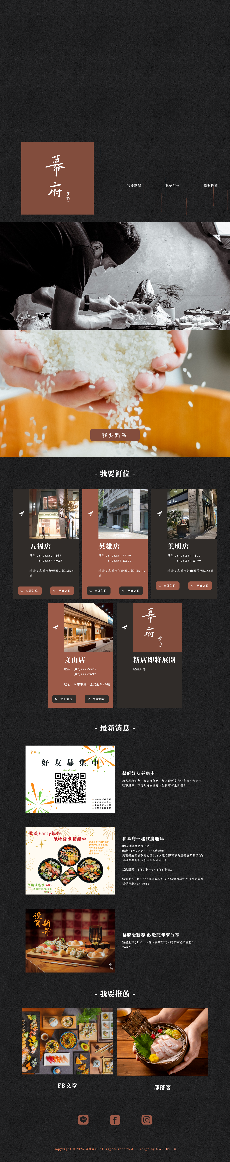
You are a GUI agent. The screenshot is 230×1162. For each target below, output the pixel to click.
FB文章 (67, 1085)
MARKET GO (166, 1149)
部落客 (162, 1087)
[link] (67, 1041)
